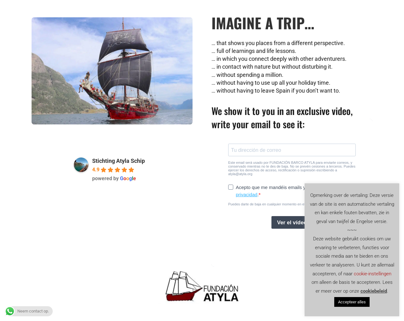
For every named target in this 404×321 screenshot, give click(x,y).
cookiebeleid (373, 291)
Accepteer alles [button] (352, 302)
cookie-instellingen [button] (372, 274)
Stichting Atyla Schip (118, 161)
